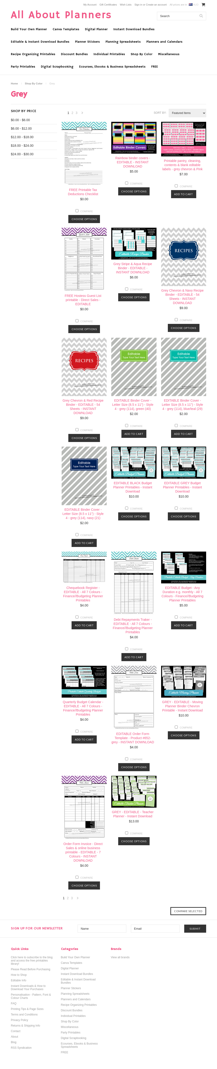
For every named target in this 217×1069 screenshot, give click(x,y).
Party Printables (23, 67)
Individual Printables (109, 54)
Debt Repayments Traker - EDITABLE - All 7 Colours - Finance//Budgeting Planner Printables (133, 626)
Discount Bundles (74, 54)
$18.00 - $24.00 (22, 145)
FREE (154, 67)
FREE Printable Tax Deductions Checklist (83, 192)
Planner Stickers (87, 42)
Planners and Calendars (164, 42)
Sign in (138, 4)
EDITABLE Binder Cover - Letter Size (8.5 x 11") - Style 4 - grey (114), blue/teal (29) (182, 405)
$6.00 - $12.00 (21, 128)
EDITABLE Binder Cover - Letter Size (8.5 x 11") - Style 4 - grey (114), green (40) (133, 405)
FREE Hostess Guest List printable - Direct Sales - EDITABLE (83, 300)
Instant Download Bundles (133, 29)
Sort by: (160, 112)
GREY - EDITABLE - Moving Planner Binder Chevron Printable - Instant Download (182, 706)
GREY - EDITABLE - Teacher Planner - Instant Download (133, 814)
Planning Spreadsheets (123, 42)
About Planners (61, 15)
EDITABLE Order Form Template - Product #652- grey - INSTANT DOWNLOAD (133, 738)
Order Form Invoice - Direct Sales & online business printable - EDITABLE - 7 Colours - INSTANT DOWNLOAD (83, 852)
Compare (86, 211)
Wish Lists (125, 4)
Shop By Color (141, 54)
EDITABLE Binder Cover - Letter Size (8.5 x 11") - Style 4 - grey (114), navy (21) (83, 514)
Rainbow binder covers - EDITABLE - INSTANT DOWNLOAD (132, 162)
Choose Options (84, 219)
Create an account (156, 4)
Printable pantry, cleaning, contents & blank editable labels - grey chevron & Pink (182, 165)
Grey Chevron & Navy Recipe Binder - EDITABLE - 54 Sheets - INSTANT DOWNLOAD (182, 297)
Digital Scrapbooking (57, 67)
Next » (78, 899)
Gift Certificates (108, 4)
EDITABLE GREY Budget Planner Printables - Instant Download (182, 487)
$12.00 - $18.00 (22, 137)
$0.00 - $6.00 (20, 120)
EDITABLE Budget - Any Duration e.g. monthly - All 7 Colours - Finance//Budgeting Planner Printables (182, 594)
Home (14, 83)
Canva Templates (66, 29)
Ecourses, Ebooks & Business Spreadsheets (112, 67)
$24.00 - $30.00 (22, 154)
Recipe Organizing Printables (33, 54)
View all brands (120, 957)
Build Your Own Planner (29, 29)
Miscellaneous (168, 54)
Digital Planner (96, 29)
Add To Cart (183, 194)
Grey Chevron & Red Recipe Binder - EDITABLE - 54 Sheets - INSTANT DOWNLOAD (83, 407)
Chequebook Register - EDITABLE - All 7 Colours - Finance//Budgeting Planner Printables (83, 594)
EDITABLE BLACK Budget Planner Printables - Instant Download (132, 487)
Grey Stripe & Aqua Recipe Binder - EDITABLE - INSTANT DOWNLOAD (132, 268)
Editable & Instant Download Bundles (40, 42)
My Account (89, 4)
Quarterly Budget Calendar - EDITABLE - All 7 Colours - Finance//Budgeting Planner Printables (83, 708)
